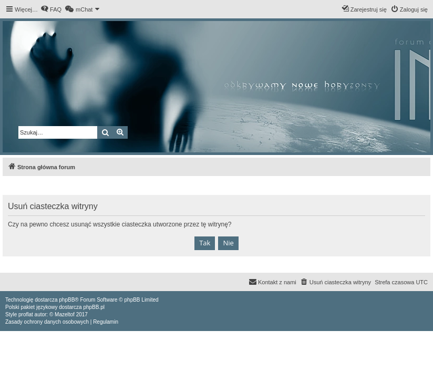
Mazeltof (65, 314)
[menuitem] (50, 9)
